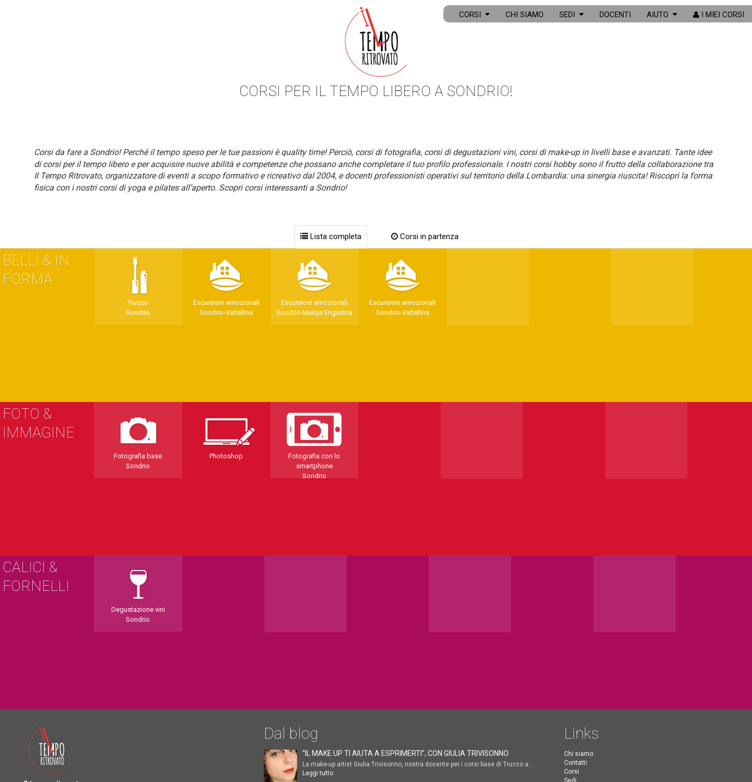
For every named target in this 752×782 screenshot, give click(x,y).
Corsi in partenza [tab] (425, 236)
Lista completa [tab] (330, 236)
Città (571, 559)
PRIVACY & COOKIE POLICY (102, 752)
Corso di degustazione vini (602, 707)
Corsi (474, 14)
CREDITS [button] (36, 752)
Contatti (575, 532)
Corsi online (581, 568)
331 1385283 (54, 667)
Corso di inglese (587, 698)
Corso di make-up (589, 680)
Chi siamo (525, 14)
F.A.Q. (572, 586)
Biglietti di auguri (588, 613)
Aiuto (662, 14)
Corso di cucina (586, 689)
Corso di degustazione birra (604, 716)
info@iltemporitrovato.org (78, 619)
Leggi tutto (317, 543)
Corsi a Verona (585, 734)
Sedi (571, 14)
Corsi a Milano (584, 725)
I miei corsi (718, 14)
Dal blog (291, 503)
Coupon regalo (585, 621)
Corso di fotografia (590, 671)
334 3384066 (54, 643)
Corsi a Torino (584, 743)
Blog (570, 595)
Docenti (615, 14)
